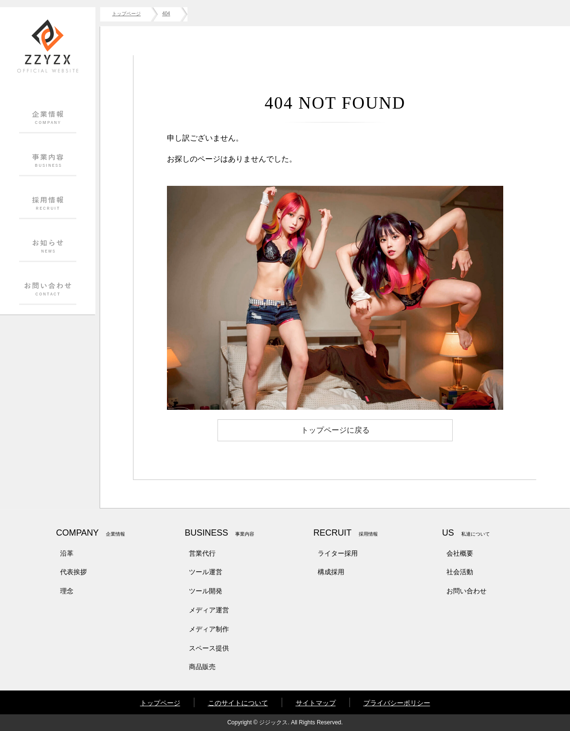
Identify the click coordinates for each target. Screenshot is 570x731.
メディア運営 (209, 610)
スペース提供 (209, 648)
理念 (66, 591)
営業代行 (202, 553)
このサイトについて (238, 703)
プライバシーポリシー (396, 703)
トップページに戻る (335, 430)
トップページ (160, 703)
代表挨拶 (73, 572)
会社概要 (459, 553)
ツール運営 (205, 572)
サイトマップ (316, 703)
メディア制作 (209, 629)
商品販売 (202, 666)
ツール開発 (205, 591)
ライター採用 (338, 553)
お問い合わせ (466, 591)
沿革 (66, 553)
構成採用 (331, 572)
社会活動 (459, 572)
